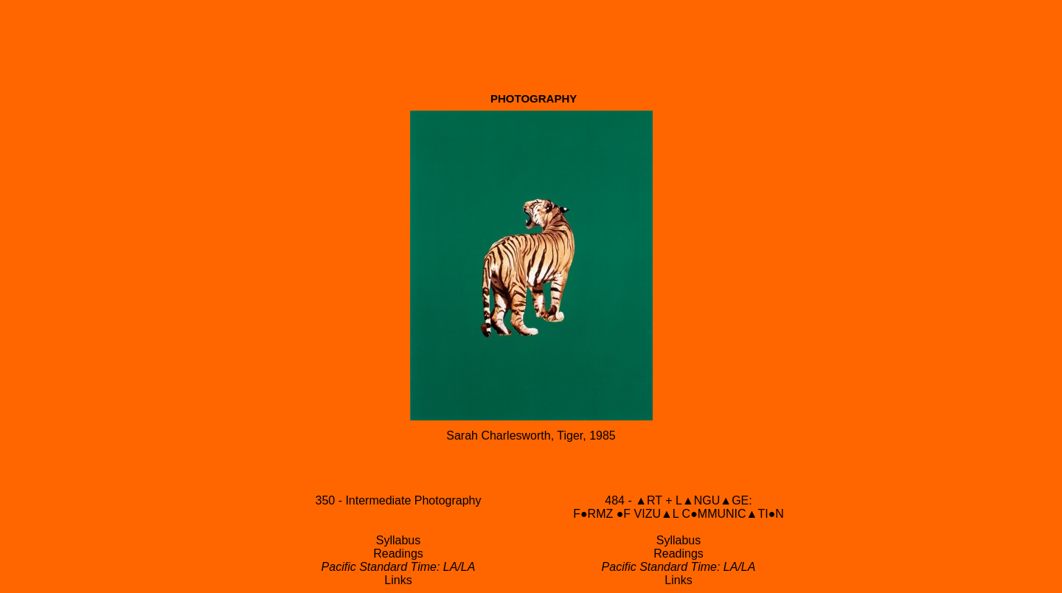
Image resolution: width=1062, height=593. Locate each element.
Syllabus (398, 540)
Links (398, 580)
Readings (398, 553)
